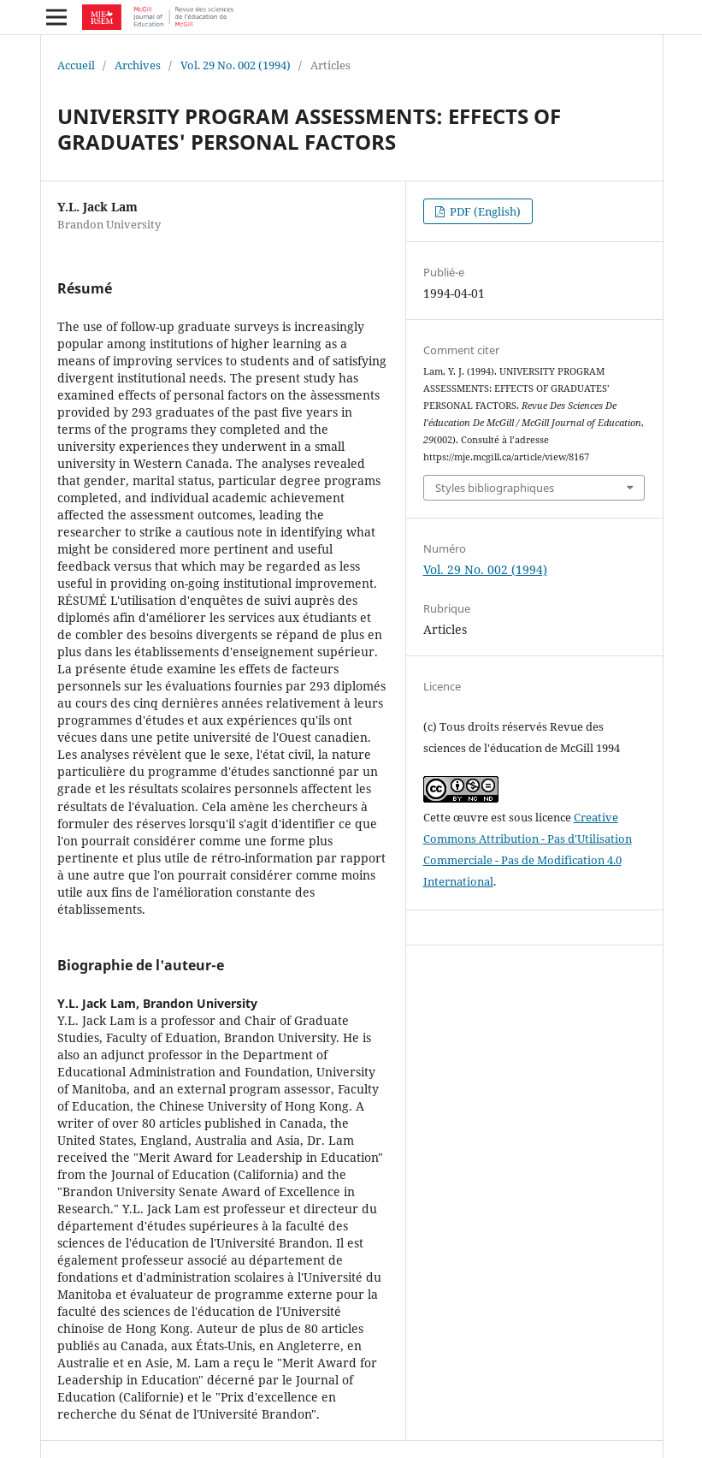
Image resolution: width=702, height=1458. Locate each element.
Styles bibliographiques (494, 487)
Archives (138, 65)
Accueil (76, 65)
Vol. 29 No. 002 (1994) (235, 65)
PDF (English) (484, 211)
